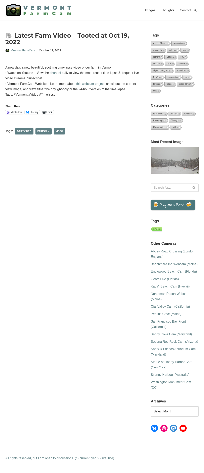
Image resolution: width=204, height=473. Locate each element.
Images (150, 10)
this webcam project (90, 83)
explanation (173, 77)
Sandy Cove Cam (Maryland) (171, 334)
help (155, 91)
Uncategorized (159, 127)
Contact (185, 10)
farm (187, 77)
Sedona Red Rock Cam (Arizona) (174, 341)
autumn (172, 50)
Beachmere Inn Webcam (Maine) (174, 264)
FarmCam (43, 131)
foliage (169, 84)
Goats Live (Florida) (165, 279)
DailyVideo (24, 131)
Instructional (158, 114)
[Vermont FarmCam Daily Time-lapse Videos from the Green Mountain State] (40, 10)
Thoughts (167, 10)
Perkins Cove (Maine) (166, 314)
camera (156, 57)
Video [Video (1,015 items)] (157, 229)
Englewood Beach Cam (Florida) (174, 271)
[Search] (195, 10)
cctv (182, 57)
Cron (169, 64)
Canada (170, 57)
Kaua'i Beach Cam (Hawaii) (170, 286)
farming (156, 84)
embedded (181, 70)
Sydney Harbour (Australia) (170, 374)
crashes (156, 64)
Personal (188, 114)
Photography (159, 120)
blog (184, 50)
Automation (179, 43)
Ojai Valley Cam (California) (170, 306)
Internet (174, 114)
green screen (185, 84)
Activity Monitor (160, 43)
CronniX (181, 64)
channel (55, 73)
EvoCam (157, 77)
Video (59, 131)
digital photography (161, 70)
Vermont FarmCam (23, 50)
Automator (157, 50)
